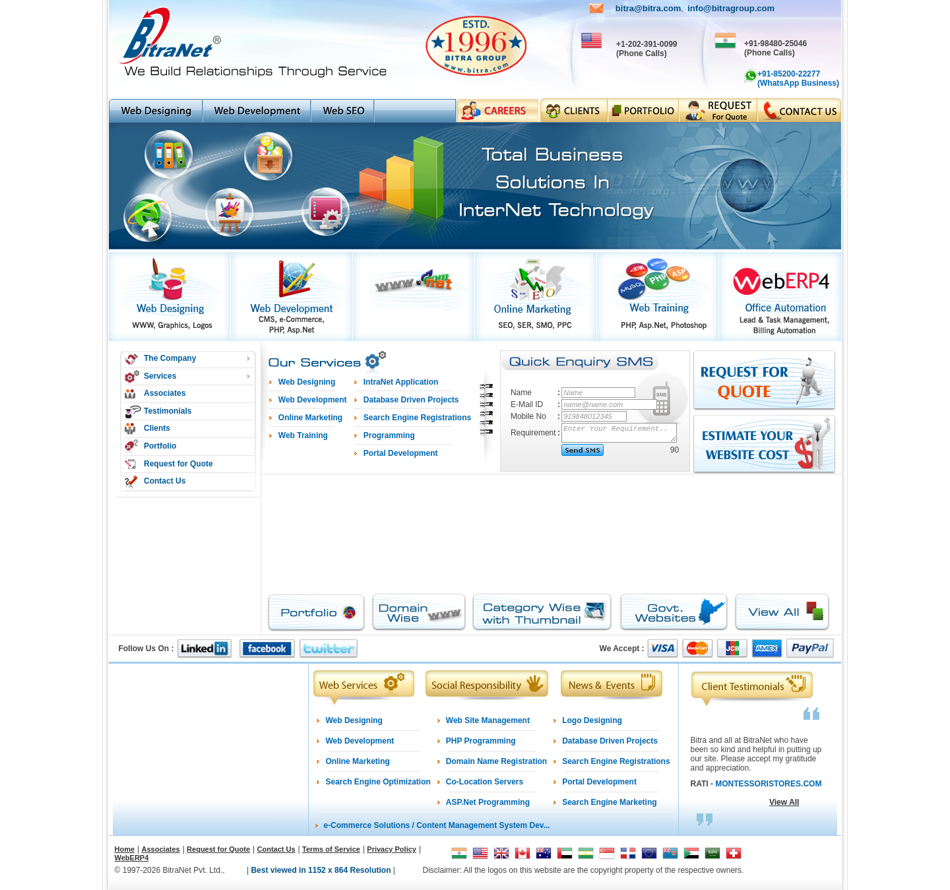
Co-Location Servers (484, 781)
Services (160, 376)
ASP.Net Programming (488, 802)
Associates (164, 393)
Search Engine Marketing (609, 802)
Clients (157, 428)
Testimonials (167, 411)
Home (125, 849)
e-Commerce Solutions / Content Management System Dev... (436, 825)
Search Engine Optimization (377, 781)
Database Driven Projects (610, 741)
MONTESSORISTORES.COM (768, 783)
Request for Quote (178, 463)
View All (784, 802)
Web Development (359, 741)
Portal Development (599, 781)
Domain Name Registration (496, 761)
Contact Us (164, 481)
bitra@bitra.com (648, 8)
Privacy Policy (391, 849)
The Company (170, 358)
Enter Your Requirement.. (619, 433)
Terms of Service (331, 849)
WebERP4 (132, 858)
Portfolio (160, 446)
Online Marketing (357, 761)
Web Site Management (488, 720)
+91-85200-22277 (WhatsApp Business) (798, 78)
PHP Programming (481, 741)
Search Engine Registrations (616, 761)
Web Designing (353, 720)
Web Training (303, 435)
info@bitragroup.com (731, 8)
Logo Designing (592, 720)
